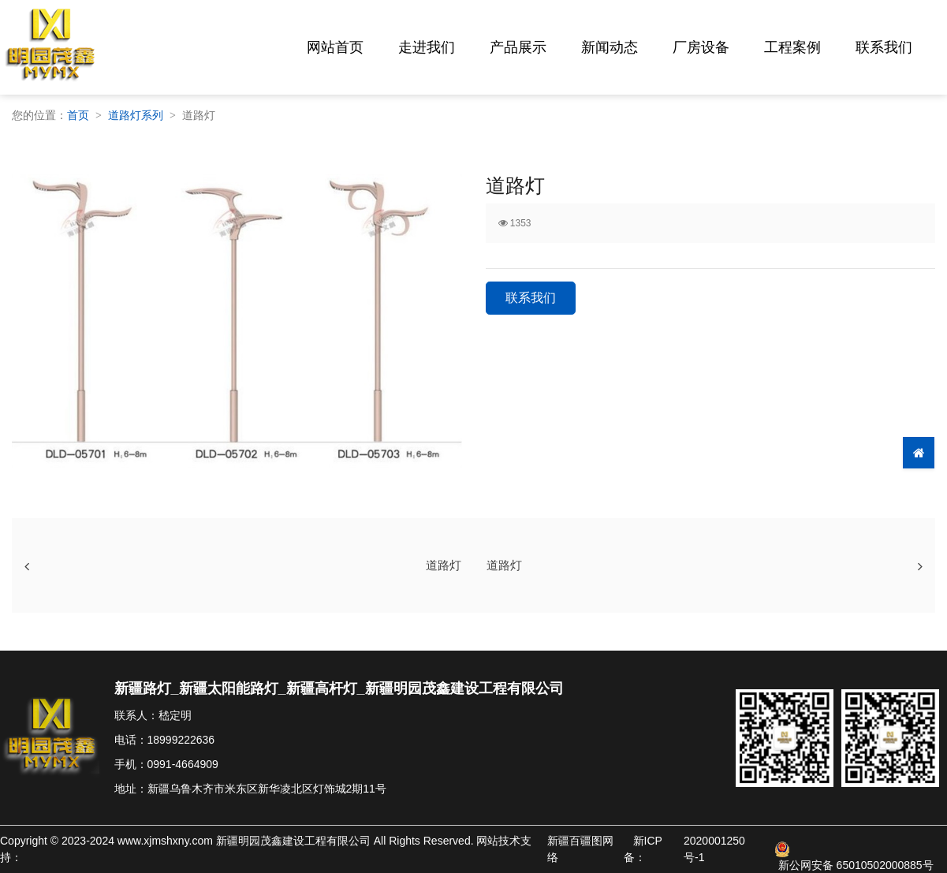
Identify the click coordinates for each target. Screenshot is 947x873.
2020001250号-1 (714, 849)
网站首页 (335, 47)
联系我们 (884, 47)
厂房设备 (701, 47)
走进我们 (426, 47)
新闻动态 (609, 47)
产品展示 (518, 47)
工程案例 (792, 47)
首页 (78, 115)
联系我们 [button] (530, 297)
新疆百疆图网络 (580, 849)
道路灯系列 (135, 115)
